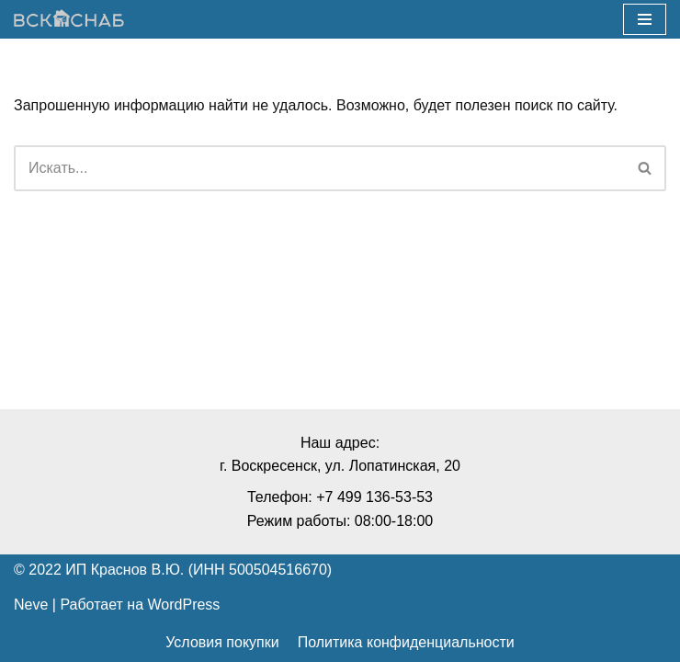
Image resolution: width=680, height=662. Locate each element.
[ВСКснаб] (69, 20)
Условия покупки (221, 642)
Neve (31, 604)
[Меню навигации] (644, 19)
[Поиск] (319, 168)
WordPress (184, 604)
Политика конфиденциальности (406, 642)
